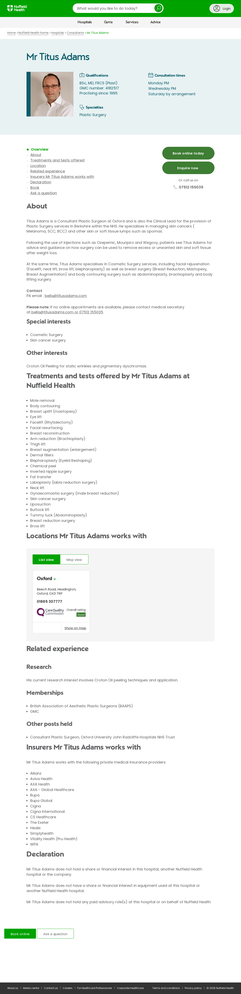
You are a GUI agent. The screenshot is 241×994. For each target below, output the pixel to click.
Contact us (51, 988)
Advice (155, 22)
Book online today (188, 153)
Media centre (31, 988)
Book (34, 187)
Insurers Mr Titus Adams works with (62, 176)
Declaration (40, 182)
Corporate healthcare (130, 988)
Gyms (108, 22)
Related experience (47, 171)
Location (38, 165)
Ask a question (43, 193)
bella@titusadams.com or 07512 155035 (66, 312)
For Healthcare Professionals (94, 988)
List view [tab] (46, 559)
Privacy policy (193, 988)
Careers (67, 988)
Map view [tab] (74, 559)
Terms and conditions (166, 988)
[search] (118, 8)
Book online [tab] (20, 934)
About (35, 154)
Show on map (75, 628)
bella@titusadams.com (66, 295)
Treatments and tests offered (57, 160)
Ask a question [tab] (55, 934)
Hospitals (85, 22)
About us (12, 988)
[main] (120, 505)
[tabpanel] (120, 602)
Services (132, 22)
